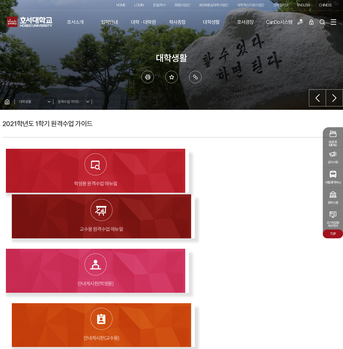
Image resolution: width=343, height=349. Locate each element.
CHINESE (325, 5)
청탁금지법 (230, 311)
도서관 (145, 275)
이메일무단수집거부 (190, 304)
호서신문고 (237, 275)
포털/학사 (159, 5)
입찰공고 (83, 275)
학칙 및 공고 (53, 275)
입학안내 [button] (109, 22)
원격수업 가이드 (68, 102)
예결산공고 (22, 275)
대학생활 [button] (211, 22)
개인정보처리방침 (189, 296)
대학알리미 (114, 275)
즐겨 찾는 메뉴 (171, 77)
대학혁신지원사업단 (250, 5)
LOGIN (139, 5)
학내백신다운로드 (189, 311)
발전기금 (206, 275)
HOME (121, 5)
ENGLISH (303, 5)
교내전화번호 (231, 304)
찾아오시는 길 (231, 296)
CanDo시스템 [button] (279, 22)
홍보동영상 (175, 275)
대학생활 (25, 102)
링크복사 (195, 77)
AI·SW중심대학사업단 (213, 5)
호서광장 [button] (245, 22)
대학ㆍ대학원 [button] (143, 22)
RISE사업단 (182, 5)
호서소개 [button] (75, 22)
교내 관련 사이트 (311, 298)
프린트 (148, 77)
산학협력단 (280, 5)
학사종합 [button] (177, 22)
